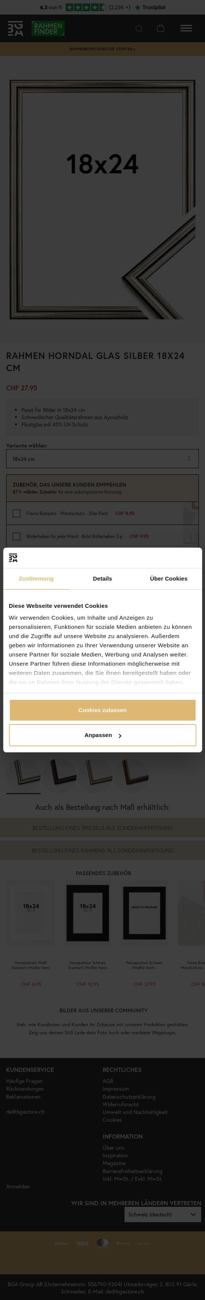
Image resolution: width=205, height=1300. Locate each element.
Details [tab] (102, 578)
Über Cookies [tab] (169, 578)
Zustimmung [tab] (36, 578)
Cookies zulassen (103, 710)
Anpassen (102, 735)
